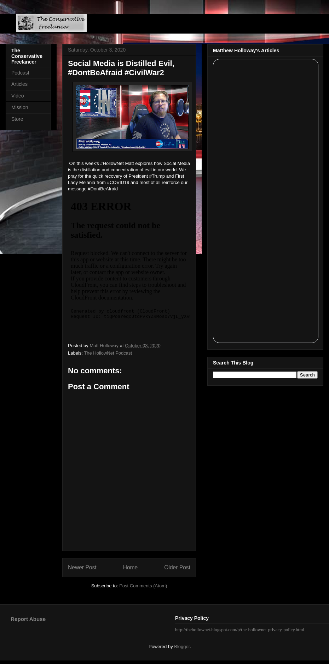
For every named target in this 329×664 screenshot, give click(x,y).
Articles (19, 84)
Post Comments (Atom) (143, 585)
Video (17, 96)
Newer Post (82, 567)
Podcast (20, 73)
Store (17, 119)
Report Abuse (28, 619)
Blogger (182, 646)
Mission (19, 107)
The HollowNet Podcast (108, 353)
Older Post (177, 567)
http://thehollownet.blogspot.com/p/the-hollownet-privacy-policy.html (239, 629)
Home (130, 567)
